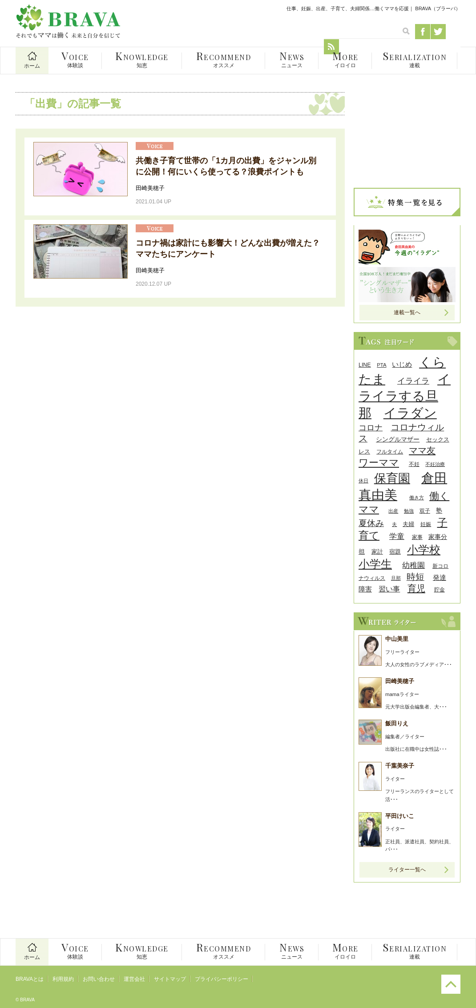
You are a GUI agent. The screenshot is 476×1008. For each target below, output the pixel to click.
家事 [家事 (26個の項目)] (417, 537)
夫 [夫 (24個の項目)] (394, 524)
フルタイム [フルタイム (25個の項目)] (389, 451)
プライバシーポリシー (221, 979)
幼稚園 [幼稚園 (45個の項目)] (413, 565)
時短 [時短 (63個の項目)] (415, 577)
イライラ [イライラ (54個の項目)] (413, 380)
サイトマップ (170, 979)
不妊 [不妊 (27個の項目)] (414, 464)
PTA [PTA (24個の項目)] (381, 365)
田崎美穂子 (150, 188)
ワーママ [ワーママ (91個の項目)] (379, 462)
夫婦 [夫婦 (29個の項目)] (408, 524)
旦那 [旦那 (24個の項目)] (396, 578)
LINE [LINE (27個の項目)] (365, 365)
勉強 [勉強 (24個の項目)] (409, 511)
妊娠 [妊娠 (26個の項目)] (425, 524)
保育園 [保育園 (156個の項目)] (392, 478)
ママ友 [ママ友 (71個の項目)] (422, 450)
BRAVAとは (30, 979)
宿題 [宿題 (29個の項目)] (395, 551)
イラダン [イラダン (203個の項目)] (410, 412)
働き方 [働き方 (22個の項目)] (416, 497)
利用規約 (63, 979)
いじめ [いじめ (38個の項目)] (402, 364)
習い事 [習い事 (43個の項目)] (389, 589)
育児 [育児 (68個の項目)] (416, 588)
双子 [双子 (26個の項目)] (425, 511)
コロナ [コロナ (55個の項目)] (371, 427)
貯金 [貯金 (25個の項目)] (439, 589)
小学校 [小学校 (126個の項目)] (423, 549)
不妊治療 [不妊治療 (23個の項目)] (435, 464)
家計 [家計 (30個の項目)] (377, 551)
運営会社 (134, 979)
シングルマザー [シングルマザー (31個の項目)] (398, 439)
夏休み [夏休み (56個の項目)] (371, 523)
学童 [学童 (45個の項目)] (396, 536)
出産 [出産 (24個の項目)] (393, 511)
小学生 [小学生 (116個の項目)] (375, 564)
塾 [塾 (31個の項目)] (439, 510)
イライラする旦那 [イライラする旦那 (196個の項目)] (405, 396)
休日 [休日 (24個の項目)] (363, 480)
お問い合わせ (99, 979)
